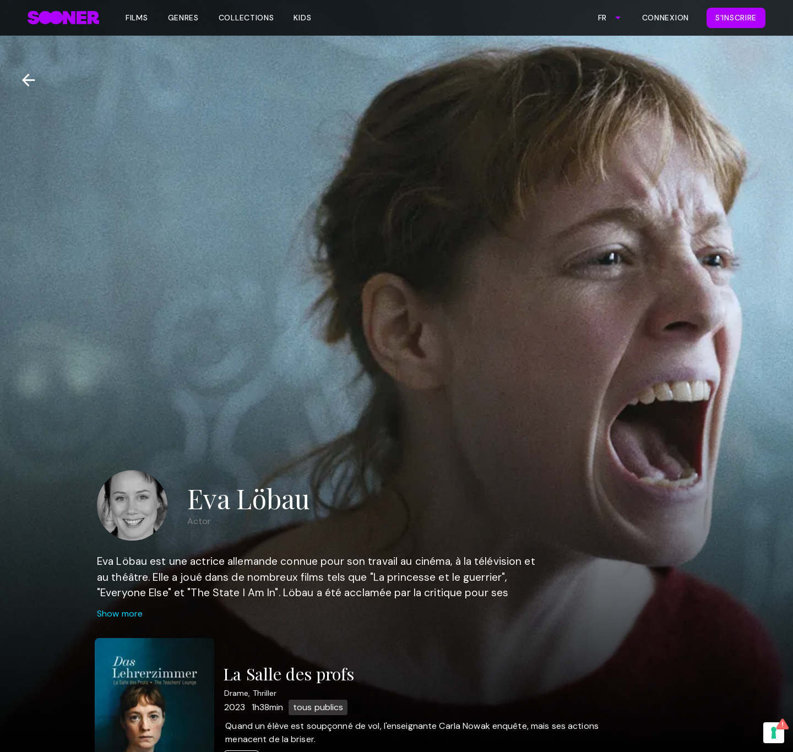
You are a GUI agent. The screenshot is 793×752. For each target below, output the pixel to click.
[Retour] (24, 80)
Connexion (665, 18)
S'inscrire (736, 18)
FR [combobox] (602, 18)
